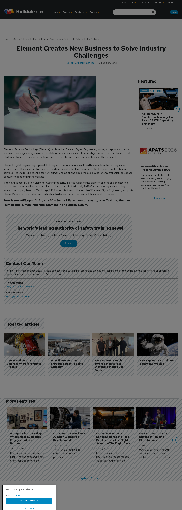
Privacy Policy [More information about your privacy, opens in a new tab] (20, 503)
